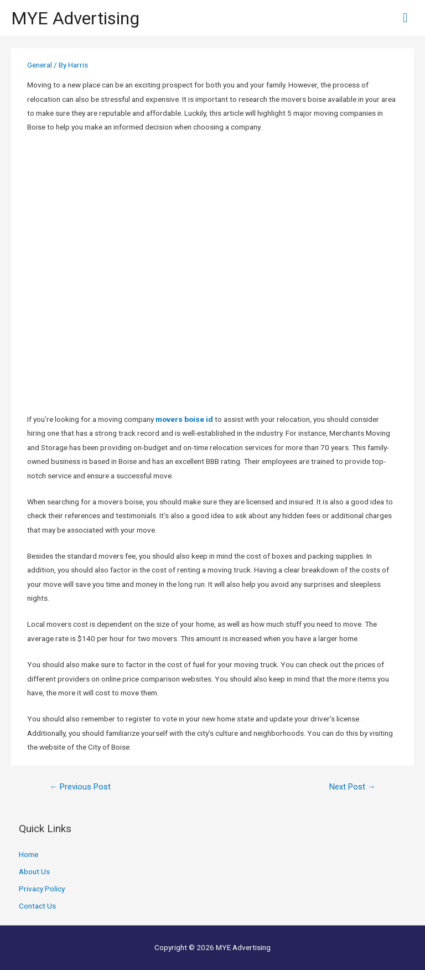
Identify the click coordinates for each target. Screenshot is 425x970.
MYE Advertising (75, 18)
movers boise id (184, 419)
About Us (34, 871)
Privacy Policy (42, 888)
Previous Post (80, 787)
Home (28, 854)
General (39, 64)
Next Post (352, 787)
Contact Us (37, 905)
